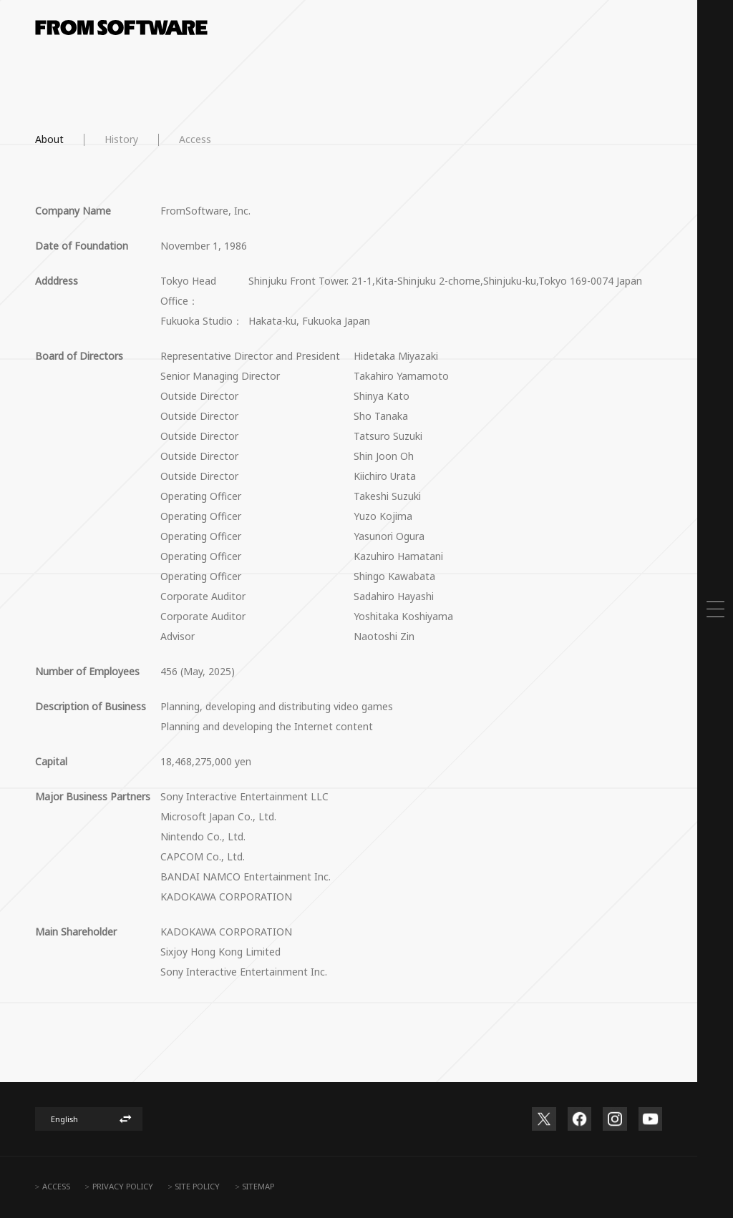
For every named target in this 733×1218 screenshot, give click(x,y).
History (121, 139)
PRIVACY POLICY (122, 1186)
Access (195, 139)
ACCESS (56, 1186)
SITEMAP (258, 1186)
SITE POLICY (197, 1186)
